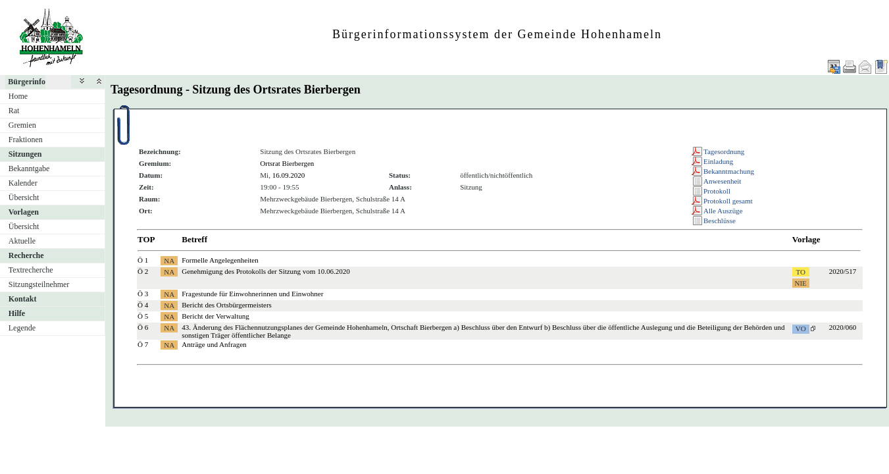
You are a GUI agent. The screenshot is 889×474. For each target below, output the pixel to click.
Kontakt (23, 298)
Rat (14, 110)
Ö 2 (143, 271)
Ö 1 (143, 260)
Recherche (26, 255)
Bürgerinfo (26, 81)
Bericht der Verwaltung (215, 316)
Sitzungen (25, 154)
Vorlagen (24, 212)
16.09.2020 (288, 175)
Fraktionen (26, 139)
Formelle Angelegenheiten (220, 260)
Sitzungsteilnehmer (39, 284)
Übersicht (24, 197)
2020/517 (843, 271)
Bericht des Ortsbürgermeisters (227, 305)
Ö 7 (143, 344)
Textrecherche (31, 270)
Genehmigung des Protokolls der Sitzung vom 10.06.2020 (265, 271)
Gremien (22, 125)
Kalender (23, 183)
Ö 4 (143, 305)
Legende (22, 327)
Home (18, 96)
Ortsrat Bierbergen (287, 163)
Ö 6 (143, 327)
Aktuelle (22, 241)
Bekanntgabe (29, 168)
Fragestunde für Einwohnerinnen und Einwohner (252, 294)
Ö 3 (143, 294)
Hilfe (17, 313)
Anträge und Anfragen (214, 344)
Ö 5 (143, 316)
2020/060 (843, 327)
